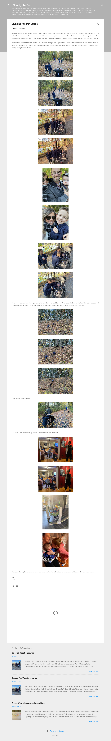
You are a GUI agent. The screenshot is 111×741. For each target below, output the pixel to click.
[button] (98, 24)
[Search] (102, 6)
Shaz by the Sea (21, 5)
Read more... (94, 671)
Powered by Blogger (55, 731)
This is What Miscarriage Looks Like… (28, 703)
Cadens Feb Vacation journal (24, 678)
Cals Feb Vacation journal (23, 653)
